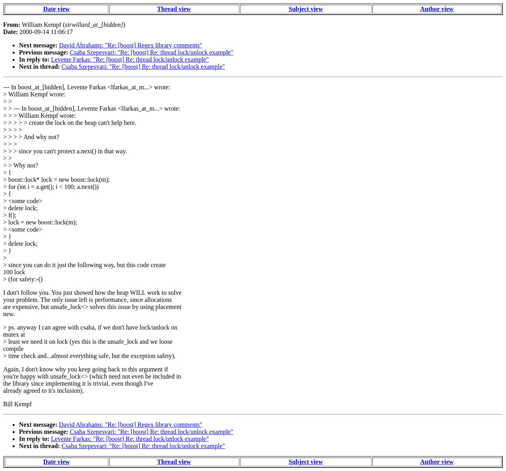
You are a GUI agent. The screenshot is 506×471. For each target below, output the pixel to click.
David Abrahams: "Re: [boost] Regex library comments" (130, 45)
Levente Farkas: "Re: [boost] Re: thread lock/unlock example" (130, 59)
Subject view (306, 9)
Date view (56, 9)
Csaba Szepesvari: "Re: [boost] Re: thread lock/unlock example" (151, 52)
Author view (437, 9)
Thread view (174, 9)
